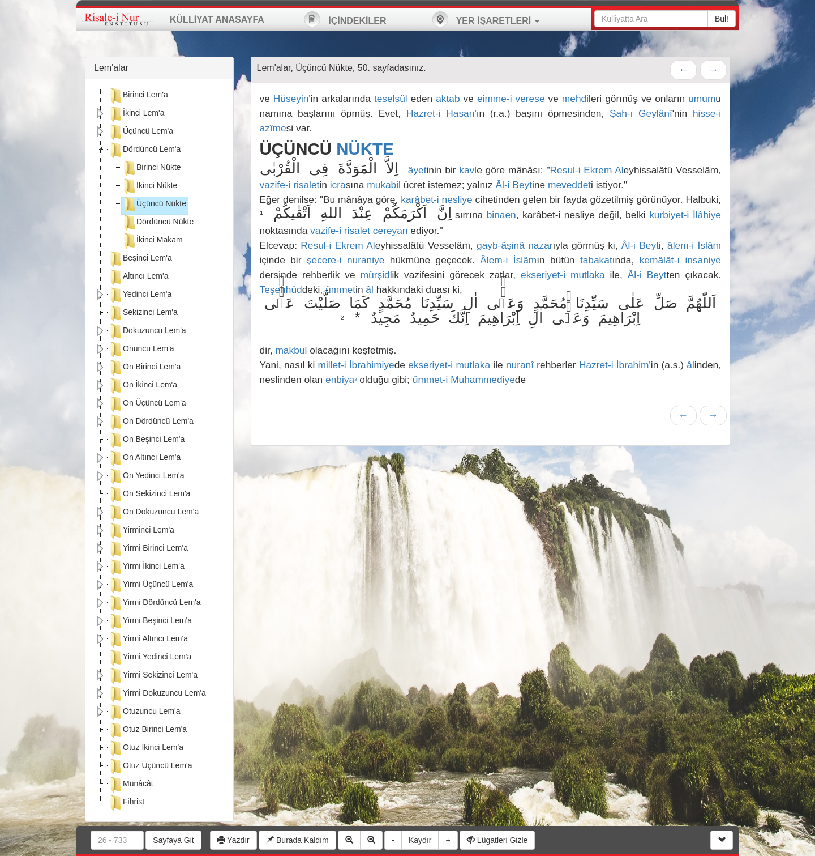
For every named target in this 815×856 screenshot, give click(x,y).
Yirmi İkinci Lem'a (146, 567)
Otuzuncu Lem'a (144, 712)
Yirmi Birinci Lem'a (148, 549)
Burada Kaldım (297, 840)
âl (370, 289)
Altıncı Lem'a (138, 277)
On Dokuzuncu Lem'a (153, 513)
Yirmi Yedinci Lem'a (149, 658)
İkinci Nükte (149, 186)
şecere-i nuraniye (346, 260)
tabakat (596, 260)
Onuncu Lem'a (141, 349)
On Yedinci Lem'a (146, 476)
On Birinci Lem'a (144, 368)
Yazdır (233, 840)
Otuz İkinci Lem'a (145, 748)
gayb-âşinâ (501, 245)
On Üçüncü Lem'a (147, 404)
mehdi (575, 98)
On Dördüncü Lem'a (151, 422)
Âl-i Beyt (514, 184)
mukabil (384, 184)
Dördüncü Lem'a (144, 150)
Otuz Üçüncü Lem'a (150, 766)
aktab (448, 98)
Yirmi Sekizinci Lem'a (153, 676)
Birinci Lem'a (138, 96)
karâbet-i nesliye (436, 199)
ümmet (340, 289)
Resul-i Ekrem (581, 170)
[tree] (159, 450)
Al (619, 170)
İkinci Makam (152, 241)
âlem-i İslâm (694, 245)
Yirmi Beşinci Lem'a (150, 621)
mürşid (375, 274)
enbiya (341, 379)
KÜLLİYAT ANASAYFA (217, 19)
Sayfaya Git (173, 840)
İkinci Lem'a (136, 114)
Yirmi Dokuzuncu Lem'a (157, 694)
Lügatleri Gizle (497, 840)
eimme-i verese (511, 98)
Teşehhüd (281, 289)
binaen (501, 214)
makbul (291, 350)
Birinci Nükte (151, 168)
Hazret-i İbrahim (614, 364)
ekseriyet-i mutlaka (563, 274)
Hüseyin (291, 98)
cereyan (390, 230)
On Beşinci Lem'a (146, 440)
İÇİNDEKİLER (345, 19)
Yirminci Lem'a (141, 531)
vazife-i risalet (290, 184)
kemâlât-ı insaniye (680, 260)
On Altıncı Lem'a (144, 458)
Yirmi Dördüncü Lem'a (154, 603)
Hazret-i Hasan (440, 113)
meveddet (569, 184)
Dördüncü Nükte (158, 223)
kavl (468, 170)
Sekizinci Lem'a (143, 313)
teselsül (391, 98)
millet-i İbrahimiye (356, 364)
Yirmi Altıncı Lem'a (148, 640)
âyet (417, 170)
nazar (540, 245)
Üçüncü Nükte (154, 204)
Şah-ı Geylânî (641, 113)
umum (701, 98)
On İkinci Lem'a (142, 386)
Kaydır (420, 840)
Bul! (721, 18)
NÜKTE (364, 148)
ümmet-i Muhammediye (464, 379)
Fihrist (126, 803)
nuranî (520, 364)
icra (338, 184)
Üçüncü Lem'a (140, 132)
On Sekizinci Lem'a (149, 494)
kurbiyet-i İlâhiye (685, 214)
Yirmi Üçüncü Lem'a (150, 585)
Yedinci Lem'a (139, 295)
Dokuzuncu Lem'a (147, 331)
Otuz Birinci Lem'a (147, 730)
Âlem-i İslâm (508, 260)
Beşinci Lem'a (140, 259)
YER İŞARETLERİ (485, 19)
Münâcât (130, 785)
